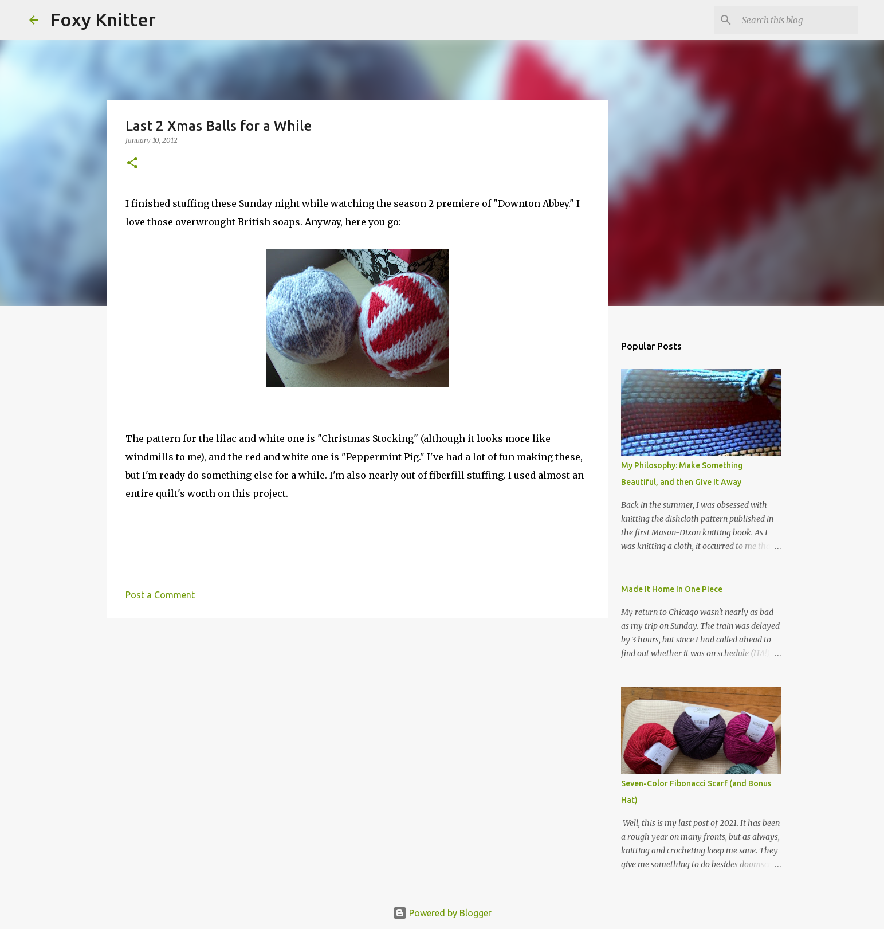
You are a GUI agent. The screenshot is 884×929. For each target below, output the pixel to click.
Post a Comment (160, 595)
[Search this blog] (797, 20)
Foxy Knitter (103, 19)
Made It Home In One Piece (671, 589)
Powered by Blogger (442, 913)
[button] (132, 163)
